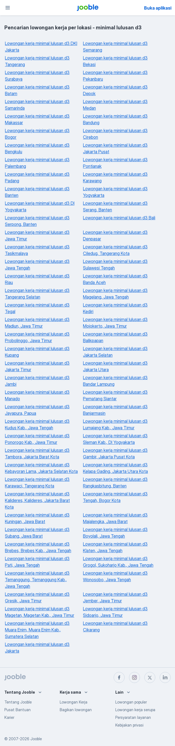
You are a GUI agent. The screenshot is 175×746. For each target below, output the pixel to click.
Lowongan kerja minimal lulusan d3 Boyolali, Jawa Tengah (115, 533)
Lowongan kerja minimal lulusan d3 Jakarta (37, 648)
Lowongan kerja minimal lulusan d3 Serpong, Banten (37, 221)
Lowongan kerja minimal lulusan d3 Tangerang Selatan (37, 294)
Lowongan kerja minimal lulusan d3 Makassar (37, 119)
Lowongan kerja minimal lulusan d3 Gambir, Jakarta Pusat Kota (115, 453)
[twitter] (149, 677)
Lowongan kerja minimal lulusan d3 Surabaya (37, 76)
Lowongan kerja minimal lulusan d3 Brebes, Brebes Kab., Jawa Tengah (38, 547)
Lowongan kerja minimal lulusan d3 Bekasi (115, 61)
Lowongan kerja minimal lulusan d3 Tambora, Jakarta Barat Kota (37, 453)
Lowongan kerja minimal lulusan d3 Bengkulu (37, 148)
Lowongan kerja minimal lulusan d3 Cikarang (115, 626)
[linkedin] (165, 677)
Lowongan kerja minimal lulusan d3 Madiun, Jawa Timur (37, 323)
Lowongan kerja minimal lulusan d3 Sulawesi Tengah (115, 265)
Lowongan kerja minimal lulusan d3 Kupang (37, 352)
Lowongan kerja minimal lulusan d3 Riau (37, 279)
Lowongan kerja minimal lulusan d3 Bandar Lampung (115, 381)
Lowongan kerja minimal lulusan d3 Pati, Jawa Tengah (37, 562)
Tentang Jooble (18, 702)
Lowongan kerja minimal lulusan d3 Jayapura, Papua (37, 410)
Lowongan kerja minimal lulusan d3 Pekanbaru (115, 76)
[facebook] (119, 677)
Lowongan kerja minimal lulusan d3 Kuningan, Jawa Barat (37, 518)
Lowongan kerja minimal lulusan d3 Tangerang (37, 61)
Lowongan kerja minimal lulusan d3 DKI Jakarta (41, 47)
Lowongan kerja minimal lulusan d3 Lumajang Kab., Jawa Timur (115, 424)
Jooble (36, 738)
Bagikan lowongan (76, 709)
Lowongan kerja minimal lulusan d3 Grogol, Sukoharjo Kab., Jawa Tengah (118, 562)
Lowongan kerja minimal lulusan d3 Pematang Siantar (115, 395)
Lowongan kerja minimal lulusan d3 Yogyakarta (115, 192)
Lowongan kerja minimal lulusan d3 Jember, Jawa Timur (115, 597)
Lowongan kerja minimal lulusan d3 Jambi (37, 381)
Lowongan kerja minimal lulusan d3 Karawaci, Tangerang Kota (37, 482)
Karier (9, 717)
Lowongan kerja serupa (135, 709)
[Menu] (7, 7)
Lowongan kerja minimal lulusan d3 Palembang (37, 163)
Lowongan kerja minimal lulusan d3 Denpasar (115, 235)
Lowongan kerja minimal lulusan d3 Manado (37, 395)
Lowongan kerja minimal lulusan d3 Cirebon (115, 134)
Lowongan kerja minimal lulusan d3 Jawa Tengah (37, 265)
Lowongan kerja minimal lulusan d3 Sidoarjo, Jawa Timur (115, 612)
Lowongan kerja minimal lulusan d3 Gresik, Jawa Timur (37, 597)
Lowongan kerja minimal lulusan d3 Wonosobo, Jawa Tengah (115, 576)
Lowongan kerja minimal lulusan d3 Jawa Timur (37, 235)
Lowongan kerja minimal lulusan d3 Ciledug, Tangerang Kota (115, 250)
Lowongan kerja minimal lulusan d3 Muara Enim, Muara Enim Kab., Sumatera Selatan (37, 629)
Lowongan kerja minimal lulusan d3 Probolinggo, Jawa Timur (37, 337)
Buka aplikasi (157, 8)
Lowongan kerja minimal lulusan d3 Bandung (115, 119)
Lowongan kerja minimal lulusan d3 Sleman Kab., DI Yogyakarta (115, 439)
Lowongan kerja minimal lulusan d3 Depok (115, 90)
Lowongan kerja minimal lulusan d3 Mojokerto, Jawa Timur (115, 323)
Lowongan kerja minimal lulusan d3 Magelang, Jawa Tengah (115, 294)
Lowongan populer (131, 702)
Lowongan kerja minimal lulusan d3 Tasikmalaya (37, 250)
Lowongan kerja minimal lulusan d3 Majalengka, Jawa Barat (115, 518)
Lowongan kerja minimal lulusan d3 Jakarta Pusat (115, 148)
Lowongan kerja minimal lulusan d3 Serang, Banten (115, 206)
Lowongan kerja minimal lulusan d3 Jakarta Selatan (115, 352)
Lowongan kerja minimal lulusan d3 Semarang (115, 47)
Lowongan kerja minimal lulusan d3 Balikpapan (115, 337)
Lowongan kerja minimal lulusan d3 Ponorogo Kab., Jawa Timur (37, 439)
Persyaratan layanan (133, 717)
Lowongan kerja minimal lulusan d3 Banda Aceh (115, 279)
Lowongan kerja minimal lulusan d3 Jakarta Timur (37, 366)
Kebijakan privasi (129, 725)
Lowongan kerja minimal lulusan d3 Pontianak (115, 163)
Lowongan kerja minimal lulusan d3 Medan (115, 105)
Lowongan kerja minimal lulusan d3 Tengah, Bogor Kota (115, 497)
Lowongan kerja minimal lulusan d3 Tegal (37, 308)
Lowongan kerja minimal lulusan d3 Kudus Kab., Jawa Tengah (37, 424)
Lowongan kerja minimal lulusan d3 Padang (37, 177)
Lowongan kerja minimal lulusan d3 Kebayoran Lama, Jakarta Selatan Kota (41, 468)
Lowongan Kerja (73, 702)
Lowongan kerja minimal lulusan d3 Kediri (115, 308)
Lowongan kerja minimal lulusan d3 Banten (37, 192)
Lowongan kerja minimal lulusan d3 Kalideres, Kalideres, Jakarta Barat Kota (37, 500)
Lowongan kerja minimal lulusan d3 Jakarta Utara (115, 366)
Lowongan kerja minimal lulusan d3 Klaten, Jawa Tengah (115, 547)
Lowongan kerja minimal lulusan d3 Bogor (37, 134)
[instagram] (134, 677)
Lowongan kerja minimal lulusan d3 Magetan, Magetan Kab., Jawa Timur (39, 612)
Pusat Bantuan (17, 709)
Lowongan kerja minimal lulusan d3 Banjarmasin (115, 410)
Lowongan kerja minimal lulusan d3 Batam (37, 90)
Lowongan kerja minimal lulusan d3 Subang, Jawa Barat (37, 533)
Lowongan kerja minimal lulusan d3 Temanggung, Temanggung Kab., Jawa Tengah (37, 579)
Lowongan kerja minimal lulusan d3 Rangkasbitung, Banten (115, 482)
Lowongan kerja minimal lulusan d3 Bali (119, 217)
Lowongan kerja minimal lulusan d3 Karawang (115, 177)
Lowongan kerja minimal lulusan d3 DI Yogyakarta (39, 206)
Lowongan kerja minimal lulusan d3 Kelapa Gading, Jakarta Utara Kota (115, 468)
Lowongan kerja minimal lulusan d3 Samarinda (37, 105)
